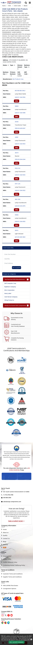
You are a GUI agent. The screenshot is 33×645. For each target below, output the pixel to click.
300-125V (17, 199)
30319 (16, 153)
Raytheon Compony (10, 287)
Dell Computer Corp (10, 283)
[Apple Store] (2, 622)
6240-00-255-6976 (20, 206)
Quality (5, 535)
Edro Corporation (9, 290)
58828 (16, 106)
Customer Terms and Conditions (13, 574)
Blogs (4, 541)
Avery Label (7, 293)
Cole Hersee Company (10, 297)
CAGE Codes (17, 6)
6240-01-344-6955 (20, 221)
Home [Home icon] (4, 6)
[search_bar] (25, 2)
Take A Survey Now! (16, 521)
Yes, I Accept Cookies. (16, 642)
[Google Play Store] (5, 622)
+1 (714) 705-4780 (8, 495)
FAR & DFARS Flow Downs (10, 585)
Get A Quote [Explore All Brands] (16, 267)
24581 (16, 137)
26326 (16, 121)
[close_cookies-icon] (31, 639)
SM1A (16, 230)
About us (5, 532)
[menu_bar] (30, 2)
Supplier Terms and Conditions (12, 577)
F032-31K (17, 168)
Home (5, 529)
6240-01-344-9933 (20, 144)
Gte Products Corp (18, 79)
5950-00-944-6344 (20, 159)
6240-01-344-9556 (20, 97)
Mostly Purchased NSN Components (15, 305)
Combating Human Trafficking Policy (14, 565)
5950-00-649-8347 (20, 128)
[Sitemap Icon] (4, 548)
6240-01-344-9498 (20, 113)
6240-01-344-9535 (20, 175)
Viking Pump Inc (9, 300)
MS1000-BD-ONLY (20, 90)
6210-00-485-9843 (20, 237)
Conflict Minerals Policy (10, 562)
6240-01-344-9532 (20, 190)
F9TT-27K (17, 184)
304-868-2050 (7, 497)
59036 (16, 215)
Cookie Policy (7, 559)
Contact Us (6, 538)
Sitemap (5, 544)
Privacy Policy (7, 556)
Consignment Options (9, 588)
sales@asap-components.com (12, 501)
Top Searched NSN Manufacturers (15, 279)
